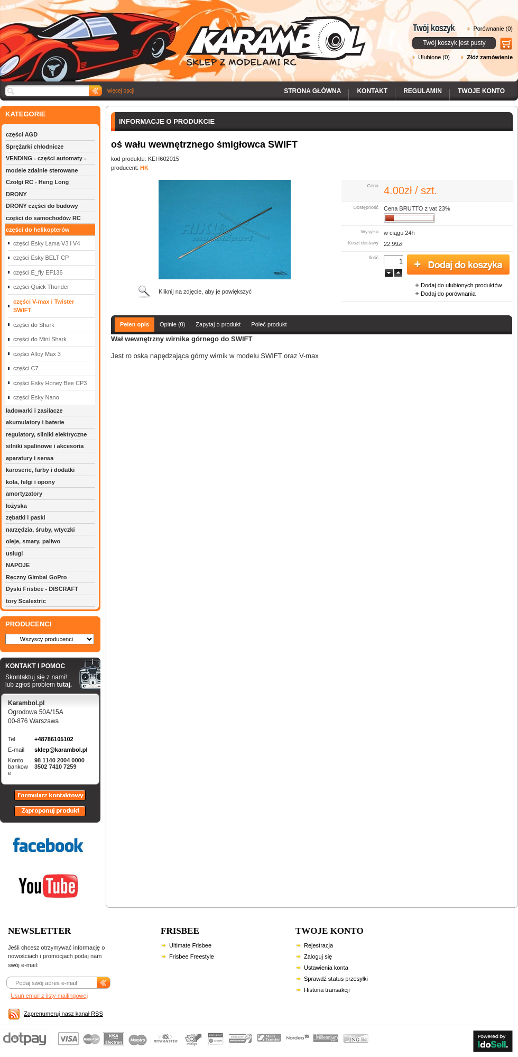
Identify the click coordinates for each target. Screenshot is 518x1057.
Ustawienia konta (326, 967)
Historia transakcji (327, 990)
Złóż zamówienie (490, 57)
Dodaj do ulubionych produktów (461, 285)
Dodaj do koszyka (458, 265)
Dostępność (365, 207)
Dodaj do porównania (448, 293)
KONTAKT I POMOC (38, 666)
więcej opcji (120, 91)
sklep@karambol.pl (61, 749)
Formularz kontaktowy (45, 799)
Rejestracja (318, 945)
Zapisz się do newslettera (103, 988)
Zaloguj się (318, 956)
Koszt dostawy (363, 242)
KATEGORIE (25, 114)
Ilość (373, 257)
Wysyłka (369, 231)
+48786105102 (53, 739)
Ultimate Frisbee (190, 945)
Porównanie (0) (493, 28)
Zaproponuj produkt (41, 815)
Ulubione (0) (434, 57)
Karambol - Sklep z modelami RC (186, 33)
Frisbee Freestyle (191, 956)
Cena (372, 185)
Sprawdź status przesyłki (336, 979)
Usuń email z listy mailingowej (49, 995)
